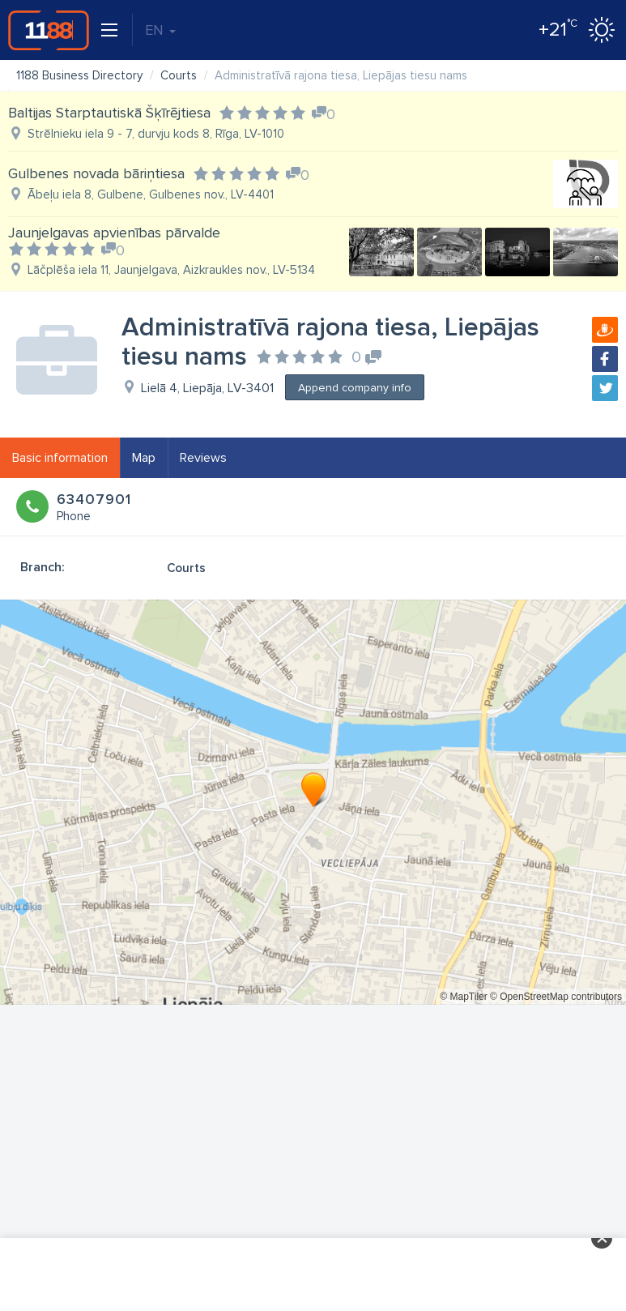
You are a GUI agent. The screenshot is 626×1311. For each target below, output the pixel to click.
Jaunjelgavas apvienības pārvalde (114, 232)
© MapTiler (463, 996)
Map (143, 458)
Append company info (354, 388)
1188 (48, 30)
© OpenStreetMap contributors (556, 996)
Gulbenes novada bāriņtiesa (96, 173)
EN (160, 30)
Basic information (60, 458)
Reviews (203, 458)
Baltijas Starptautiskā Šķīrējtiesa (109, 113)
